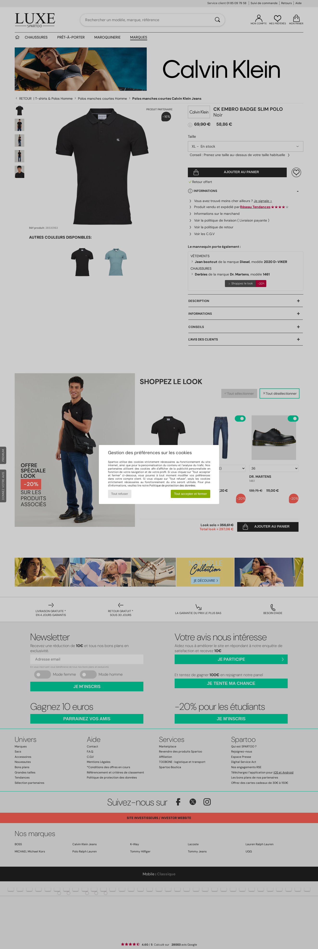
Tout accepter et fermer (190, 494)
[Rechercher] (217, 20)
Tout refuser (119, 494)
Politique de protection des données (172, 485)
